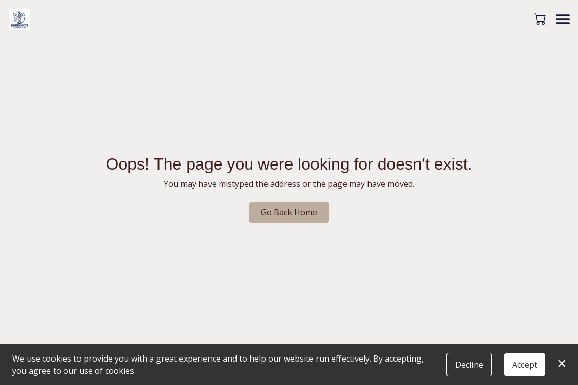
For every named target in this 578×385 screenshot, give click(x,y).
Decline (469, 364)
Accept (524, 364)
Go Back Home (289, 212)
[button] (541, 19)
